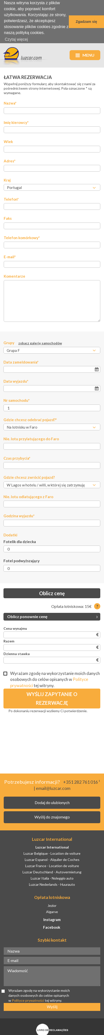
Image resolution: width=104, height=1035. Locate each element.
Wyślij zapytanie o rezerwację (51, 698)
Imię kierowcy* (16, 121)
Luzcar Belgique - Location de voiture (52, 853)
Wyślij (52, 1006)
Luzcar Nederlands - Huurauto (52, 884)
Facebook (51, 926)
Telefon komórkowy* (22, 237)
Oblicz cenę (52, 592)
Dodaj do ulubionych (52, 802)
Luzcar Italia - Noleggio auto (52, 877)
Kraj (7, 179)
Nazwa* (10, 102)
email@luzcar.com (53, 787)
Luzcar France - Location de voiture (52, 865)
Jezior (52, 905)
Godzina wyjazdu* (19, 515)
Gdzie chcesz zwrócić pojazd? (29, 477)
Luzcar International (52, 847)
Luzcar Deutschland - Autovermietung (52, 871)
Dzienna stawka (16, 653)
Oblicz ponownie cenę (52, 616)
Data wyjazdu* (15, 380)
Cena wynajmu (15, 628)
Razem (8, 640)
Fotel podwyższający (21, 560)
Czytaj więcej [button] (16, 39)
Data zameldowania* (21, 361)
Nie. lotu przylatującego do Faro (31, 438)
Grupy (32, 342)
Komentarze (14, 275)
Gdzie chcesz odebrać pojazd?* (30, 419)
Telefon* (11, 198)
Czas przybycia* (16, 457)
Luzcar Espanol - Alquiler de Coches (52, 859)
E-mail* (10, 256)
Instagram (52, 919)
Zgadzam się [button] (86, 22)
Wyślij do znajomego (52, 816)
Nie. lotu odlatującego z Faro (28, 496)
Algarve (52, 911)
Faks (8, 218)
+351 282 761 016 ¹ (81, 781)
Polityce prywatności (28, 1000)
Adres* (10, 160)
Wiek (8, 141)
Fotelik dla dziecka (19, 541)
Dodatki (10, 534)
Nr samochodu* (16, 400)
